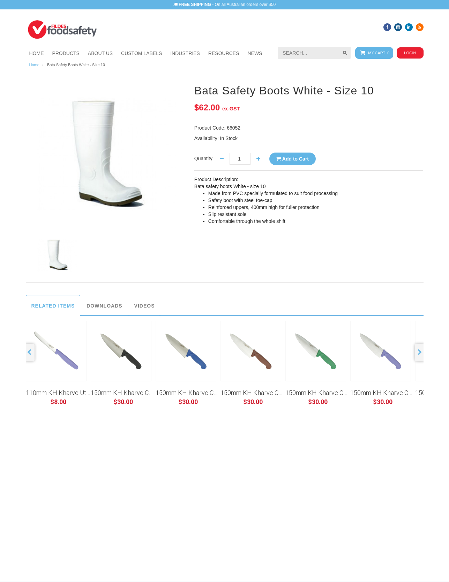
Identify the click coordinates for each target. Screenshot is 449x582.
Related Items (53, 306)
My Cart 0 (373, 53)
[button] (185, 53)
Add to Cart (292, 159)
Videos (144, 306)
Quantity (203, 158)
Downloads (104, 306)
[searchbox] (314, 53)
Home (34, 65)
